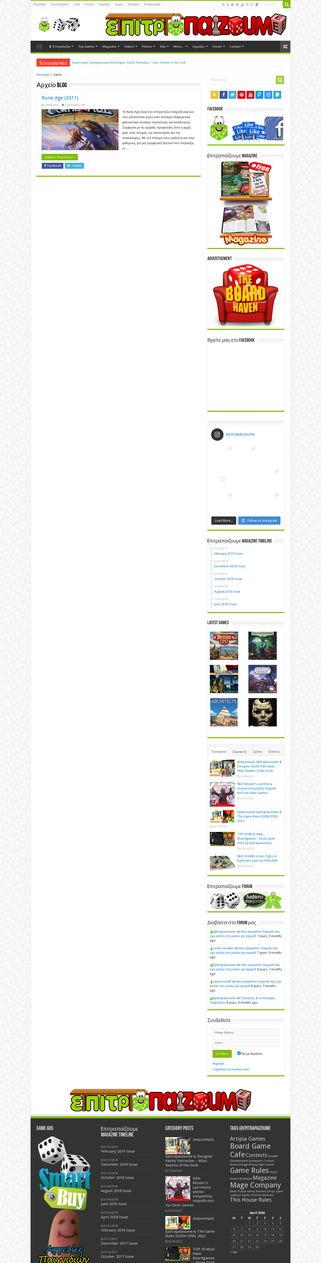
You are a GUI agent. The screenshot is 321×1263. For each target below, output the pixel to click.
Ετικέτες (274, 751)
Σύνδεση (133, 4)
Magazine (109, 46)
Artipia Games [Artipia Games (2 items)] (247, 1139)
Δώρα (119, 4)
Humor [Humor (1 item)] (234, 1178)
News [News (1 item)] (233, 1191)
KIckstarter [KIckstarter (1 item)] (245, 1178)
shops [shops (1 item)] (271, 1191)
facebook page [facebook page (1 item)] (239, 1164)
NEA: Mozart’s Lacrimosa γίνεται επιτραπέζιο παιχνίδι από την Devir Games (256, 788)
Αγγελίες (104, 4)
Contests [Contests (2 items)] (256, 1155)
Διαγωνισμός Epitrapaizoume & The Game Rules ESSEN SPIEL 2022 (259, 816)
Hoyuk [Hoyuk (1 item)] (273, 1172)
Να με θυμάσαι (249, 1054)
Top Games (86, 46)
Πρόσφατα (218, 751)
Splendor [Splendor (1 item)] (268, 1195)
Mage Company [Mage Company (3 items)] (255, 1185)
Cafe (77, 4)
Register (218, 1063)
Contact (235, 46)
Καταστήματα (59, 4)
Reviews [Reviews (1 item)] (261, 1191)
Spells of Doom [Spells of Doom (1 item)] (251, 1195)
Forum (89, 4)
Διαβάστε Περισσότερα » (60, 157)
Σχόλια (257, 751)
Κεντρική (43, 74)
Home (39, 46)
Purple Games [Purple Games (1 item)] (246, 1191)
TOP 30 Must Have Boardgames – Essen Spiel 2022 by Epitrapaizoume (256, 838)
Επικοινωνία (152, 4)
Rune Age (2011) (60, 98)
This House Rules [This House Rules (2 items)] (251, 1200)
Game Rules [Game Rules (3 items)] (249, 1170)
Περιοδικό (39, 4)
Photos (147, 46)
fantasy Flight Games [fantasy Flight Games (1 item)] (261, 1164)
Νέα (163, 46)
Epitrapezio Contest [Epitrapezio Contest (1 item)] (261, 1160)
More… (179, 46)
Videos (129, 46)
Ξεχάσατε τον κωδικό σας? (231, 1069)
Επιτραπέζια (59, 46)
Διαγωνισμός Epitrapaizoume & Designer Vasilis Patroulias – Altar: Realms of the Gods (129, 62)
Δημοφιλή (239, 751)
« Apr (234, 1252)
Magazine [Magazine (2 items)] (265, 1178)
